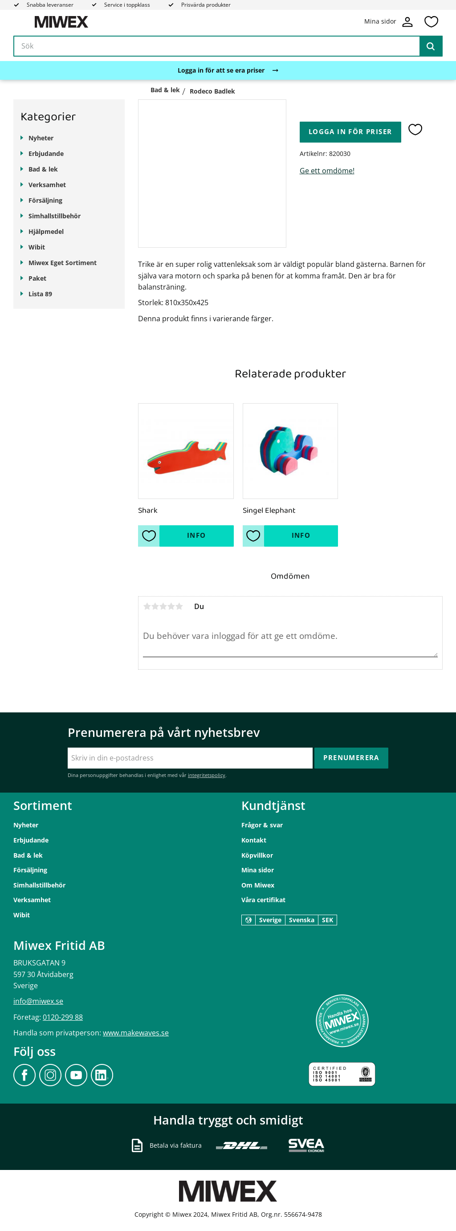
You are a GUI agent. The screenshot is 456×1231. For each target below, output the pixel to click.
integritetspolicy (206, 775)
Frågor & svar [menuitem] (262, 825)
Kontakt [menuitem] (253, 840)
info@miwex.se (38, 1001)
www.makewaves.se (136, 1033)
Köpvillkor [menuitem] (257, 855)
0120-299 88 (63, 1017)
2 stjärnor (155, 606)
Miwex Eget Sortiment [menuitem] (62, 262)
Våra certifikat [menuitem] (263, 900)
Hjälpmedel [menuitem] (46, 231)
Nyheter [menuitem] (40, 138)
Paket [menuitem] (37, 278)
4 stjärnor (171, 606)
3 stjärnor (163, 606)
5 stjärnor (179, 606)
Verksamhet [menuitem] (47, 184)
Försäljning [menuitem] (45, 200)
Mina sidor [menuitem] (257, 870)
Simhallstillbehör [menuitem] (54, 216)
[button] (431, 22)
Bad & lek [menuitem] (43, 169)
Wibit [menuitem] (36, 247)
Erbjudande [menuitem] (46, 153)
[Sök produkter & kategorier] (228, 46)
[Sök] (430, 46)
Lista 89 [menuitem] (40, 294)
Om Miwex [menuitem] (257, 885)
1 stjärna (147, 606)
